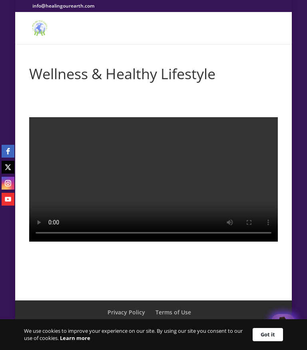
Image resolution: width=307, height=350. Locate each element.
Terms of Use (173, 312)
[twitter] (8, 167)
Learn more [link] (75, 338)
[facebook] (8, 151)
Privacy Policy (126, 312)
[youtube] (8, 199)
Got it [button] (268, 334)
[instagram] (8, 183)
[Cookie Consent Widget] (153, 334)
